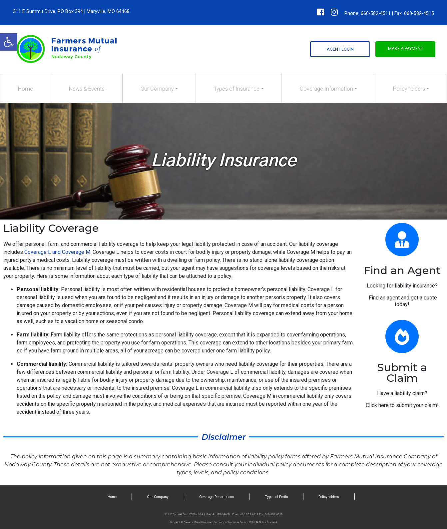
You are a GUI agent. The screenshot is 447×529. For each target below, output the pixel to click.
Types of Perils (276, 497)
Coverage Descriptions (216, 497)
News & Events (87, 89)
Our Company (157, 89)
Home (25, 89)
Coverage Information (326, 89)
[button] (8, 42)
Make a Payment (405, 48)
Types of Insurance (236, 89)
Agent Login (340, 49)
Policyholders (409, 89)
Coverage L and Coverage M (56, 252)
